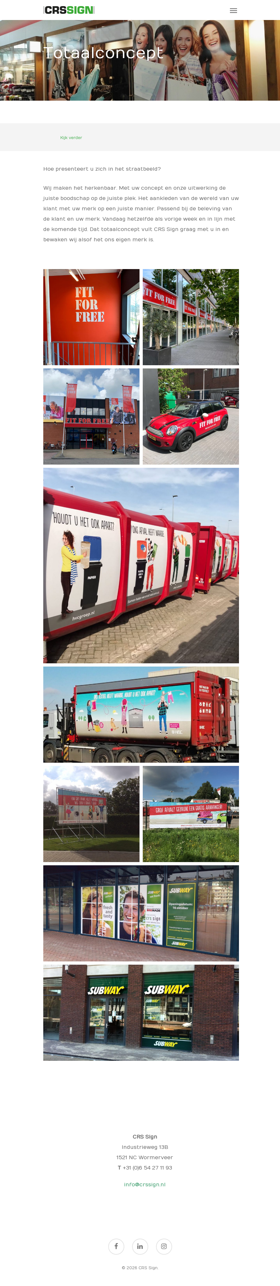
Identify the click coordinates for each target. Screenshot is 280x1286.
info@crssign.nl (145, 1185)
